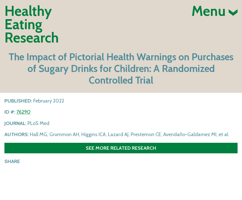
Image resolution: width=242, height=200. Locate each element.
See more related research (121, 148)
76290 (23, 112)
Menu (214, 11)
